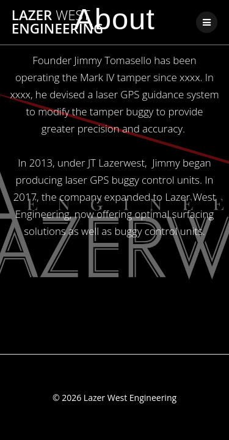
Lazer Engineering (58, 22)
